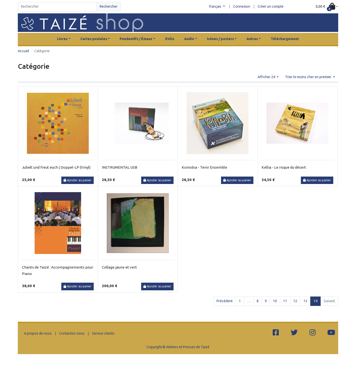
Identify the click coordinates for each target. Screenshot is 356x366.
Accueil (23, 51)
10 (275, 301)
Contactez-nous (72, 333)
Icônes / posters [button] (220, 39)
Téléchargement (285, 39)
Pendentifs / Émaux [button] (136, 39)
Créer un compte (271, 6)
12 (295, 301)
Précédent (225, 301)
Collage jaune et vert (119, 267)
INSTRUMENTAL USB (119, 167)
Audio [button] (189, 39)
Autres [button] (252, 39)
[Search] (57, 6)
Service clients (103, 333)
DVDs (169, 39)
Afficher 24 (267, 77)
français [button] (215, 6)
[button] (326, 6)
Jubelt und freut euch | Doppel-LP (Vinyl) (56, 167)
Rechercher (108, 6)
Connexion (241, 6)
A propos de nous (38, 333)
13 (305, 301)
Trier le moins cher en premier (308, 77)
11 (285, 301)
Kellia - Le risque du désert (284, 167)
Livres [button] (62, 39)
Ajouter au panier (77, 180)
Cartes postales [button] (93, 39)
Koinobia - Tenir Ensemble (204, 167)
